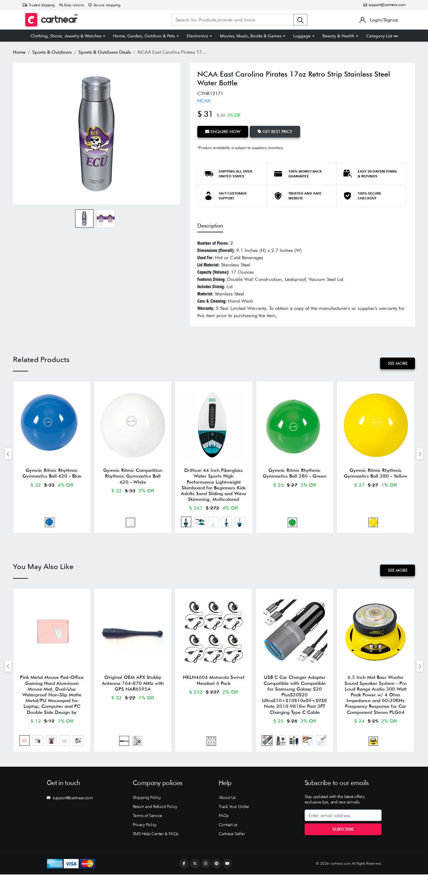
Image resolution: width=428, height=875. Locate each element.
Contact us (228, 825)
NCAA (204, 100)
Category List (382, 36)
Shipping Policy (147, 798)
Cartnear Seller (232, 834)
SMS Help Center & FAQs (156, 834)
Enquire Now (222, 131)
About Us (227, 798)
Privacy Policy (145, 825)
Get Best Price (275, 131)
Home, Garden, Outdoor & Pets (144, 36)
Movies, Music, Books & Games (250, 36)
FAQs (224, 816)
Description (210, 225)
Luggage (302, 36)
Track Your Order (234, 807)
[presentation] (8, 454)
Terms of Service (147, 816)
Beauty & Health (338, 36)
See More (397, 363)
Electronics (197, 36)
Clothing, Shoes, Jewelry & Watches (65, 36)
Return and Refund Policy (155, 807)
